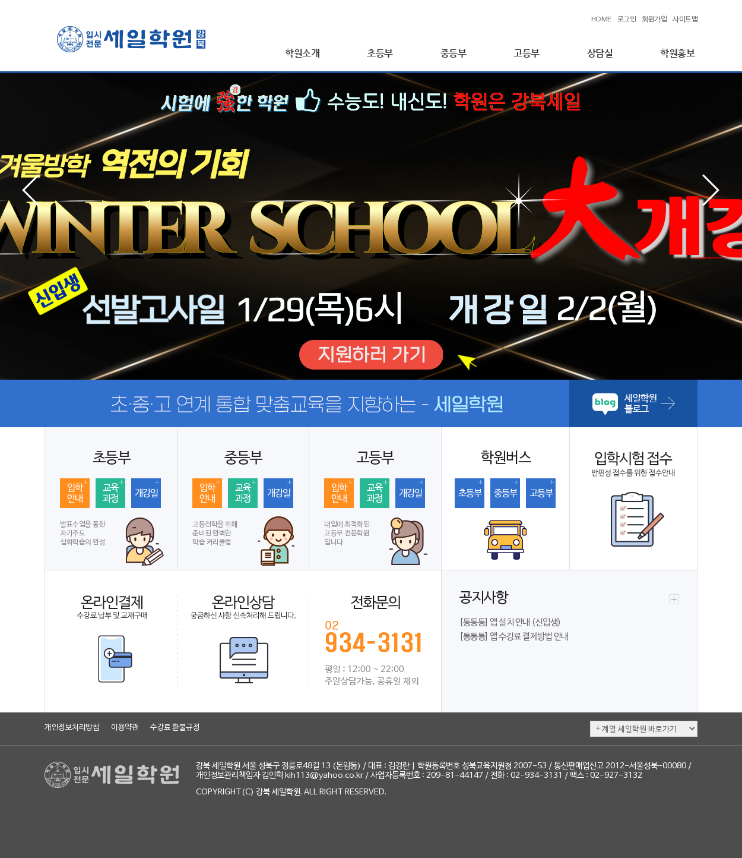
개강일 (146, 493)
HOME (601, 19)
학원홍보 (677, 53)
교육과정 (110, 493)
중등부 (453, 53)
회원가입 (654, 19)
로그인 (626, 19)
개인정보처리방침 (72, 728)
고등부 (526, 53)
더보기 (674, 599)
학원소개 (302, 53)
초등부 (380, 53)
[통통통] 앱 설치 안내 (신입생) (510, 622)
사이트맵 (685, 19)
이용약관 (124, 728)
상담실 (600, 53)
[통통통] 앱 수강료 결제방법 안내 (514, 637)
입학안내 (75, 493)
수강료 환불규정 (174, 728)
